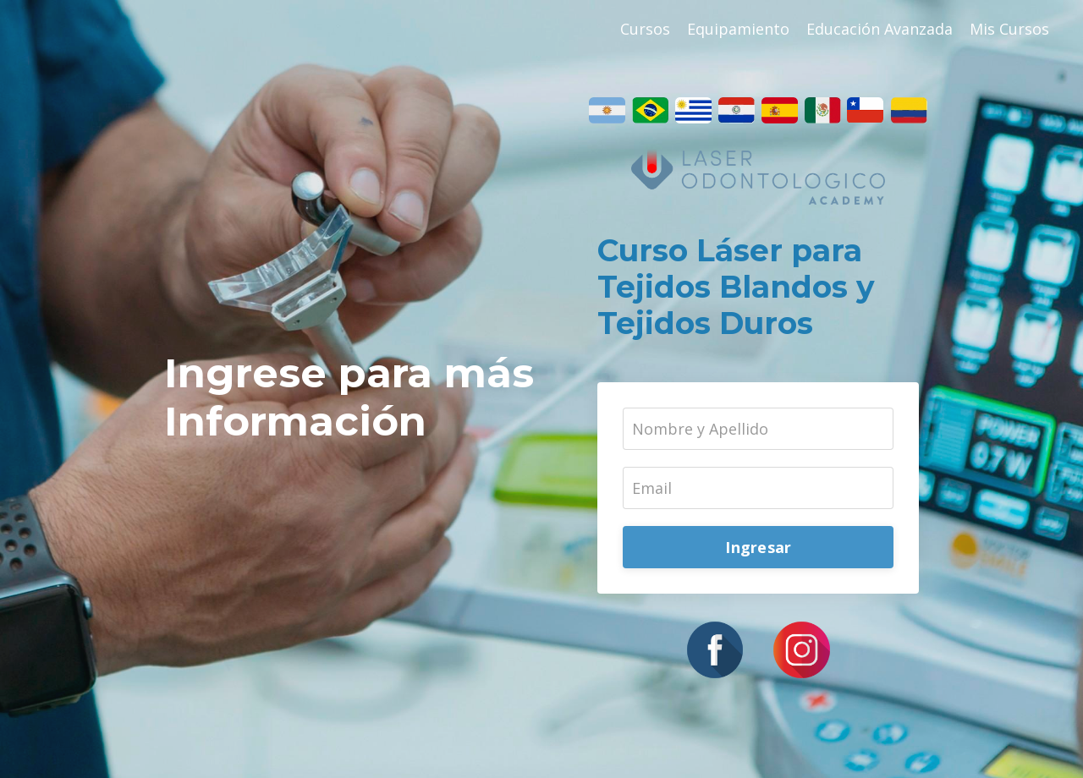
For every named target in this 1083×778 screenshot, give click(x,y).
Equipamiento (738, 29)
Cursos (645, 29)
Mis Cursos (1009, 29)
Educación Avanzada (879, 29)
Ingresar (758, 547)
